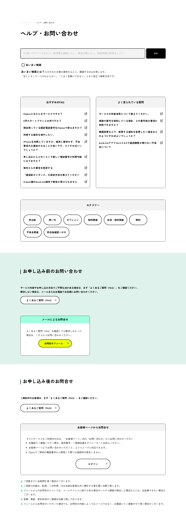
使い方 (52, 220)
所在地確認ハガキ (56, 232)
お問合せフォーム (53, 343)
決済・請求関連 (115, 220)
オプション (73, 220)
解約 (138, 220)
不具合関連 (33, 232)
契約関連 (93, 220)
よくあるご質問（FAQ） (39, 300)
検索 (156, 53)
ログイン (93, 464)
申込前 (32, 220)
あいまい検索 (31, 65)
